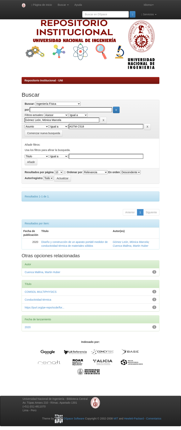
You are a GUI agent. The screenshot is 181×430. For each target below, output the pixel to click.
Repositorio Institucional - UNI (43, 80)
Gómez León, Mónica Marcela (130, 241)
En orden (114, 172)
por (27, 109)
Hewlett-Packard (134, 418)
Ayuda (78, 4)
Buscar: (30, 103)
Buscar (63, 4)
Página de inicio (41, 4)
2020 (28, 327)
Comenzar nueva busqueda (43, 133)
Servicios (149, 14)
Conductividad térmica (38, 299)
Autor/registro (33, 178)
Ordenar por (74, 172)
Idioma (149, 4)
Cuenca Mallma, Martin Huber (130, 245)
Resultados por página (39, 172)
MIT (115, 418)
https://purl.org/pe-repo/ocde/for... (44, 307)
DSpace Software (74, 418)
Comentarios (153, 418)
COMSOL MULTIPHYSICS (40, 291)
